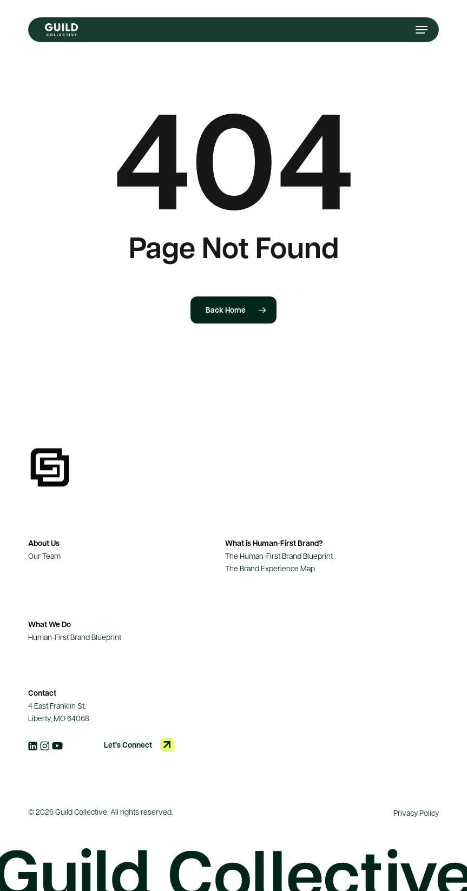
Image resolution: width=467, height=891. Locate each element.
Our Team (44, 555)
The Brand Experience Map (270, 568)
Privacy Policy (416, 812)
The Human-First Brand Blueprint (279, 555)
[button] (421, 29)
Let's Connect (128, 745)
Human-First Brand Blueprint (74, 637)
